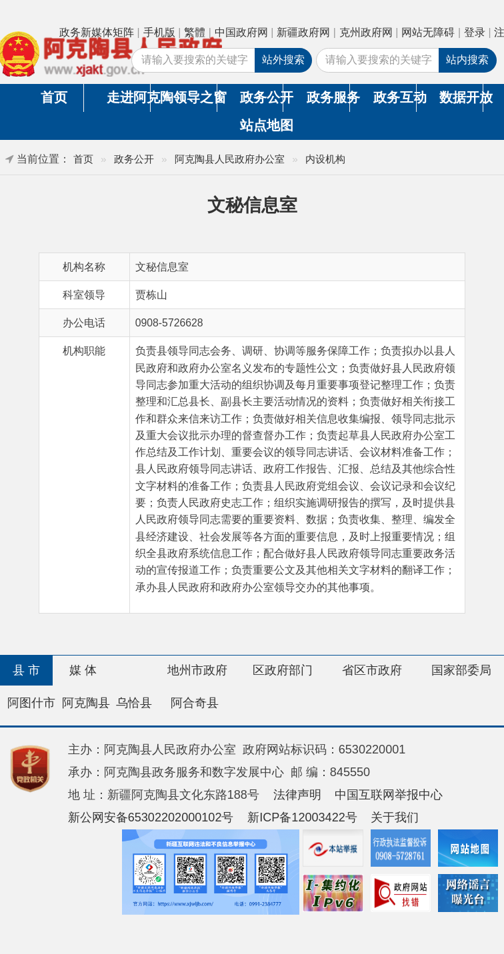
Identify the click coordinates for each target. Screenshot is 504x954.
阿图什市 (31, 703)
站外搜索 (283, 59)
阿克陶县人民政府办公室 (230, 159)
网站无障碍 (428, 32)
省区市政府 (372, 670)
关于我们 (395, 817)
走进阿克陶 (128, 97)
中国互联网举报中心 (389, 794)
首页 (54, 97)
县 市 (26, 670)
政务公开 (261, 97)
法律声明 (297, 794)
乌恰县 (134, 703)
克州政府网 (366, 32)
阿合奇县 (195, 703)
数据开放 (460, 97)
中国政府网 (241, 32)
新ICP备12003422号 (302, 817)
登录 (474, 32)
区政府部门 (283, 670)
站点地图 (261, 125)
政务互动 (394, 97)
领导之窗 (194, 97)
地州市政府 (197, 670)
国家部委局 (461, 670)
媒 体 (83, 670)
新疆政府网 (303, 32)
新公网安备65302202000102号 (151, 817)
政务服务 (328, 97)
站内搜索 (467, 59)
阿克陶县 (86, 703)
